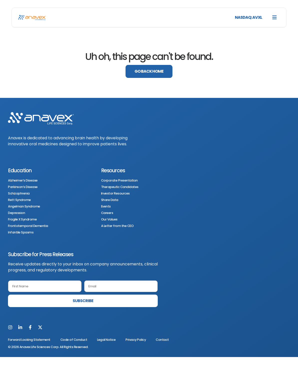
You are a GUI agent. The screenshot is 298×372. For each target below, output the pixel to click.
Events (106, 206)
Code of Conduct (73, 340)
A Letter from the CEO (117, 226)
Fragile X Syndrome (22, 219)
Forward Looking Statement (29, 340)
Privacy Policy (136, 340)
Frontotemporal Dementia (28, 226)
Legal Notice (106, 340)
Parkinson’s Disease (23, 187)
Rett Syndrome (19, 200)
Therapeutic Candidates (120, 187)
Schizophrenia (19, 193)
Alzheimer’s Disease (23, 181)
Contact (162, 340)
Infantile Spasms (20, 232)
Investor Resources (115, 193)
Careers (107, 213)
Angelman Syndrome (24, 206)
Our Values (109, 219)
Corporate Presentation (119, 181)
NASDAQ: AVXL (248, 17)
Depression (16, 213)
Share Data (109, 200)
